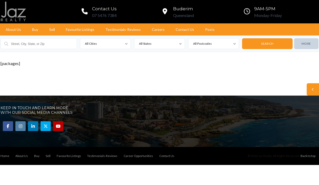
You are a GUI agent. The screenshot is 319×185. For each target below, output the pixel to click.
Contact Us (185, 29)
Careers (158, 29)
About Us (13, 29)
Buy (35, 29)
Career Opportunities (138, 156)
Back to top (308, 156)
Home (5, 156)
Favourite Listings (80, 29)
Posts (210, 29)
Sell (52, 29)
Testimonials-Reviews (123, 29)
